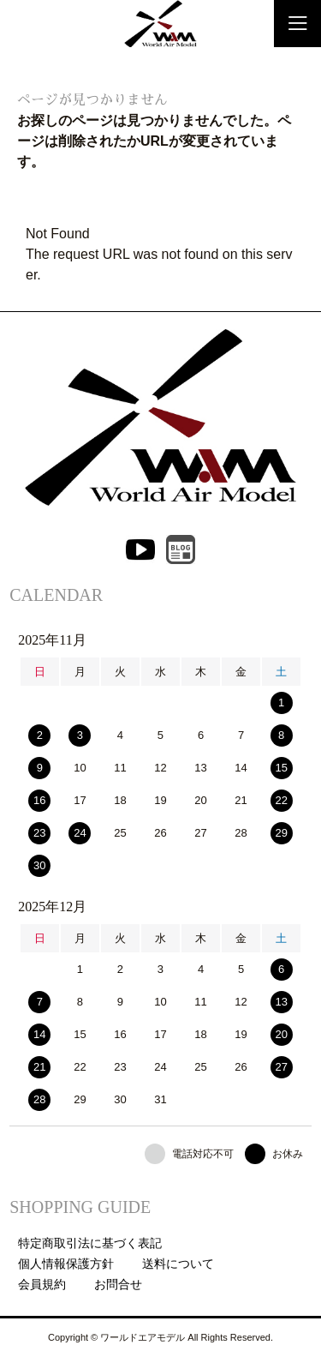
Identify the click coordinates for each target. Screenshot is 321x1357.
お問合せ (118, 1284)
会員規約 (42, 1284)
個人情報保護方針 (66, 1264)
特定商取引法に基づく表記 (90, 1243)
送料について (178, 1264)
